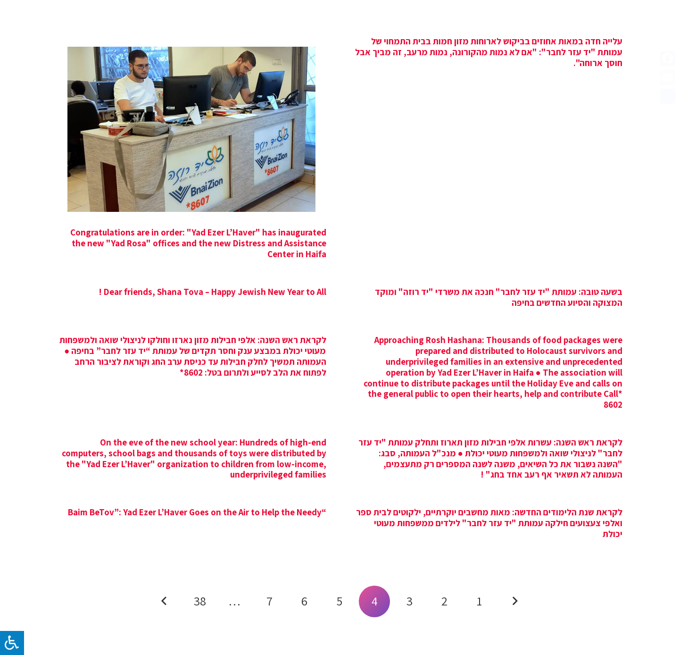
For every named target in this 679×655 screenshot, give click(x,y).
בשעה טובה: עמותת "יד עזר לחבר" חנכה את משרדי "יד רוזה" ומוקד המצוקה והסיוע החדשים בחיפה (498, 297)
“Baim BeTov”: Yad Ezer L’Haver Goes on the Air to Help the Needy (197, 512)
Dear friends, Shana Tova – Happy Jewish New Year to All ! (212, 291)
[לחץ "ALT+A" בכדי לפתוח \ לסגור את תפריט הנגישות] (12, 643)
